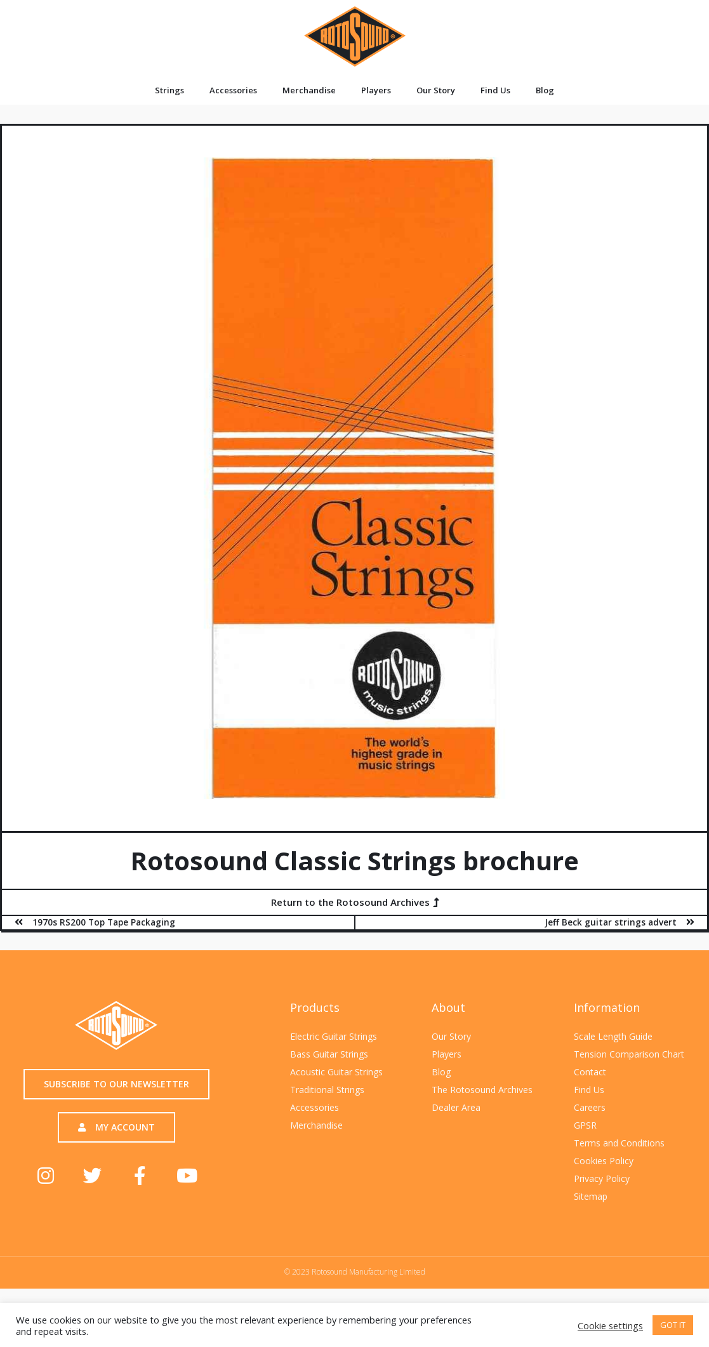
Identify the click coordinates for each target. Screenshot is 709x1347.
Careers (590, 1107)
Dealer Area (456, 1107)
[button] (355, 902)
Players (376, 90)
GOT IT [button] (673, 1324)
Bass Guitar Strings (329, 1054)
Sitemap (590, 1196)
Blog (545, 90)
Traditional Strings (327, 1090)
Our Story (435, 90)
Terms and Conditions (619, 1143)
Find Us (495, 90)
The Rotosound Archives (482, 1090)
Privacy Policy (602, 1178)
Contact (590, 1072)
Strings (169, 90)
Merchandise (309, 90)
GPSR (585, 1125)
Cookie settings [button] (610, 1325)
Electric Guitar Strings (333, 1036)
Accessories (233, 90)
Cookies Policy (603, 1161)
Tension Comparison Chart (629, 1054)
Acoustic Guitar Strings (336, 1072)
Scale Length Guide (613, 1036)
